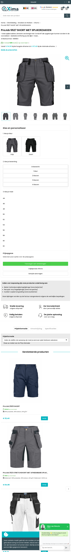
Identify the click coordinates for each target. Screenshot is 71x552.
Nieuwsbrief (40, 476)
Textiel (3, 505)
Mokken (4, 508)
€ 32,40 (6, 401)
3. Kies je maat (8, 189)
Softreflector (6, 511)
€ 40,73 (40, 454)
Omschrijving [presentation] (36, 326)
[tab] (21, 326)
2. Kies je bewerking (10, 159)
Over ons (39, 473)
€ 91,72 (6, 454)
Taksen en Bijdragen (43, 484)
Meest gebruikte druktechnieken (48, 482)
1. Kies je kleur (7, 133)
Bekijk (30, 401)
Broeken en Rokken (25, 23)
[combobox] (32, 16)
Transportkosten (42, 493)
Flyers (38, 479)
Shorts (36, 23)
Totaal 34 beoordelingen (49, 9)
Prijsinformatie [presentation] (21, 326)
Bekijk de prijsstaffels (9, 50)
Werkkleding (11, 23)
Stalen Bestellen (42, 490)
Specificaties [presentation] (50, 326)
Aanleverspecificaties (44, 487)
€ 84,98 (40, 401)
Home (3, 23)
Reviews (49, 7)
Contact (39, 470)
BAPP (38, 496)
